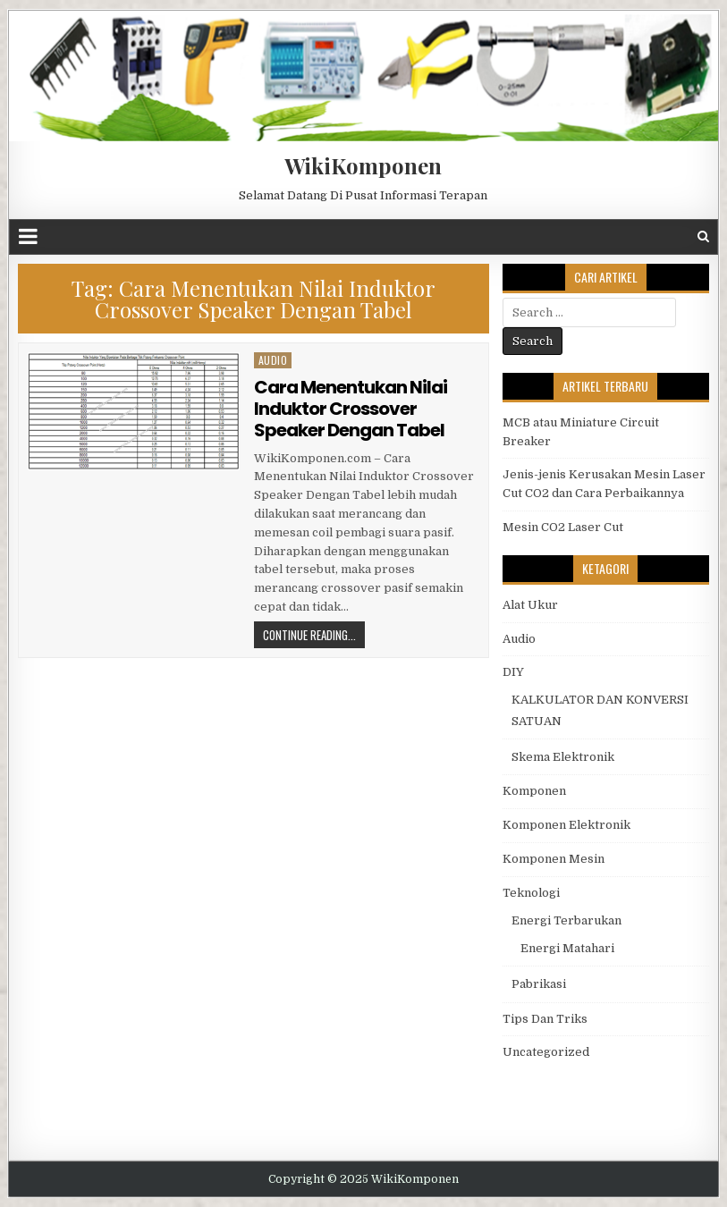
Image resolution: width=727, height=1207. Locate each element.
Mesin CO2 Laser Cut (563, 527)
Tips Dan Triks (545, 1019)
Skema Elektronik (562, 757)
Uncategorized (546, 1052)
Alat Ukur (530, 605)
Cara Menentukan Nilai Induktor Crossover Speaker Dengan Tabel (350, 409)
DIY (513, 672)
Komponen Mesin (553, 858)
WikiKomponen (363, 165)
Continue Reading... (309, 635)
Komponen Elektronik (566, 824)
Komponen (534, 791)
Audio (273, 359)
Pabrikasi (538, 984)
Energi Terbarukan (566, 920)
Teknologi (531, 892)
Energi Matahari (567, 948)
